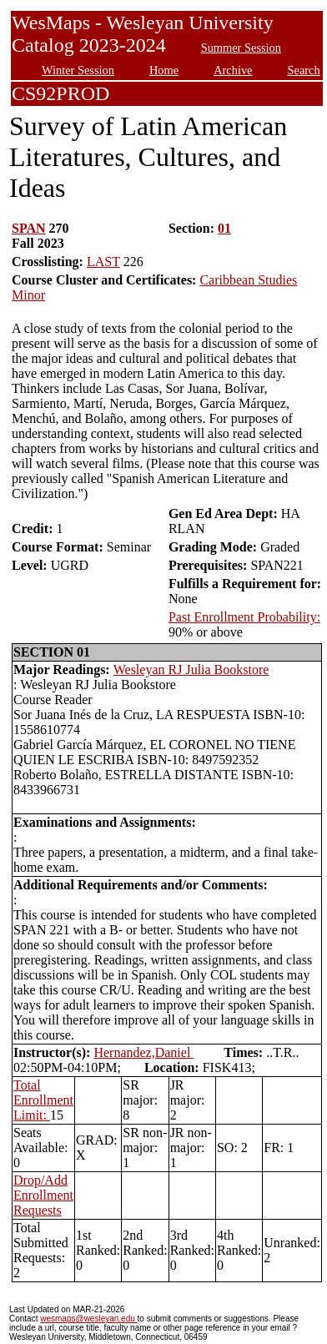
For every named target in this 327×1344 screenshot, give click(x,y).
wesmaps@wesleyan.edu (88, 1318)
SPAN (29, 228)
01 (224, 228)
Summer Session (241, 47)
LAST (103, 261)
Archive (233, 70)
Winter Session (78, 70)
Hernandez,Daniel (143, 1052)
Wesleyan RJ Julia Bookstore (191, 669)
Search (304, 70)
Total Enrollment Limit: (43, 1100)
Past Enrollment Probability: (244, 617)
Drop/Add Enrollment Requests (43, 1195)
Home (164, 70)
